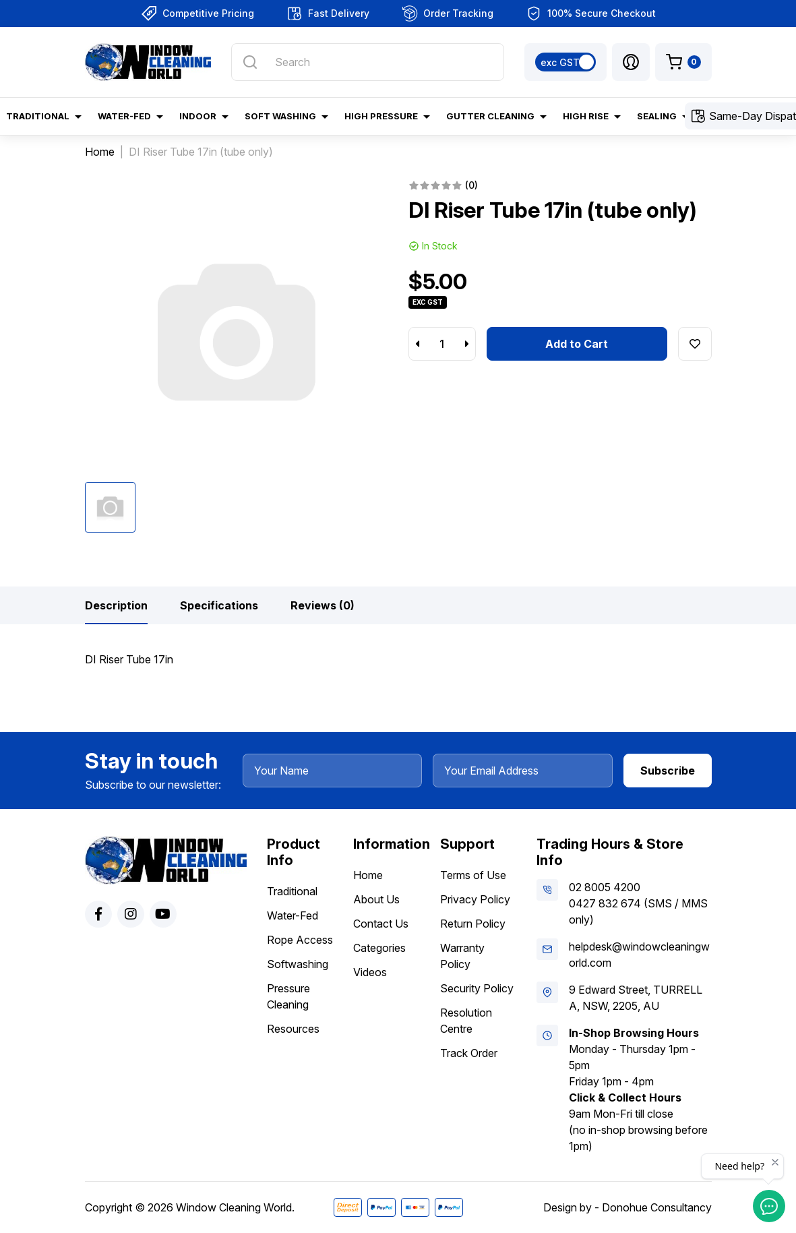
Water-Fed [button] (124, 116)
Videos (370, 972)
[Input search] (367, 62)
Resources (293, 1028)
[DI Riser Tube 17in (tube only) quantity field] (442, 344)
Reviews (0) (322, 605)
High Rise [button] (586, 116)
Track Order (468, 1053)
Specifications (219, 605)
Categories (379, 948)
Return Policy (473, 923)
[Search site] (250, 62)
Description (116, 605)
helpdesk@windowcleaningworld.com (639, 954)
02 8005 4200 (604, 887)
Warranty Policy (462, 956)
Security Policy (477, 988)
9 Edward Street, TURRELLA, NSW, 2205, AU (635, 998)
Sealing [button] (657, 116)
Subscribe (667, 770)
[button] (631, 62)
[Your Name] (333, 770)
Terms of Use (473, 875)
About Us (376, 899)
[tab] (116, 605)
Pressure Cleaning (288, 996)
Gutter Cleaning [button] (490, 116)
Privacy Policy (475, 899)
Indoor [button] (197, 116)
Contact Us (380, 923)
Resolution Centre (466, 1020)
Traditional (292, 891)
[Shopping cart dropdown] (683, 62)
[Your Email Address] (523, 770)
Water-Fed (292, 915)
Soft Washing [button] (280, 116)
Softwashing (297, 964)
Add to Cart (576, 344)
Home (368, 875)
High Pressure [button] (381, 116)
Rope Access (300, 939)
